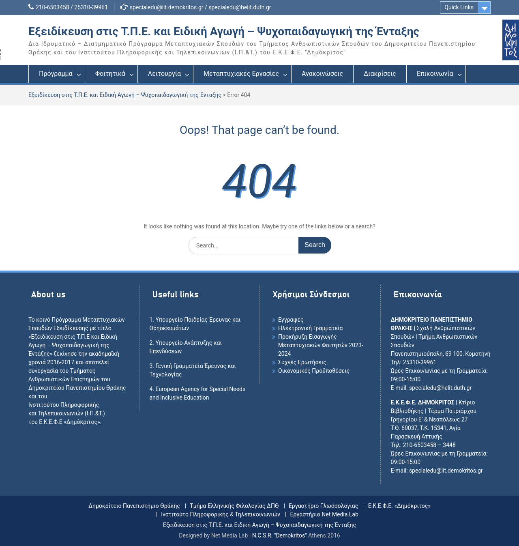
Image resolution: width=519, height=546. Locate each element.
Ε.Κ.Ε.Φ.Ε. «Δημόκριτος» (399, 506)
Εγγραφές (290, 319)
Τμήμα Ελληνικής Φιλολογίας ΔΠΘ (234, 506)
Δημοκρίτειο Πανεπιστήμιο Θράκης (134, 506)
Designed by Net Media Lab (213, 535)
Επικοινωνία (435, 73)
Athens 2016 (324, 535)
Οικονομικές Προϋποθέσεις (314, 371)
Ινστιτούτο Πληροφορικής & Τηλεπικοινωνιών (220, 514)
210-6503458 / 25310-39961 (72, 7)
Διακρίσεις (380, 73)
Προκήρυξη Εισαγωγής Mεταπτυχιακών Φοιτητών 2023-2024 (320, 345)
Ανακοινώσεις (322, 73)
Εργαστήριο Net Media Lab (324, 514)
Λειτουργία (164, 73)
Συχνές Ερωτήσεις (302, 362)
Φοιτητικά (110, 73)
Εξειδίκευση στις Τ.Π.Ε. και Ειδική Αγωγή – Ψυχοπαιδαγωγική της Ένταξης (223, 31)
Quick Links (459, 7)
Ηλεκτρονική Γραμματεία (310, 328)
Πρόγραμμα (56, 73)
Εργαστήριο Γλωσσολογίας (323, 506)
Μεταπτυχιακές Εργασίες (241, 73)
